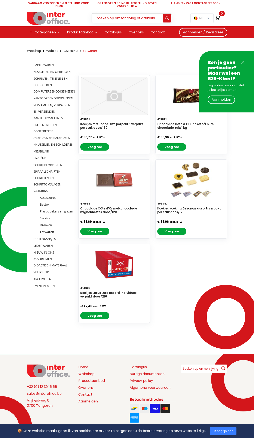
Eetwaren (90, 51)
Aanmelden (221, 99)
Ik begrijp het (223, 431)
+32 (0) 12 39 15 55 (42, 386)
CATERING (71, 51)
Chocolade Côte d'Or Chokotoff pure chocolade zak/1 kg (185, 126)
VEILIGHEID (41, 272)
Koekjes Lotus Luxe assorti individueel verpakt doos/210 (108, 295)
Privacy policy (141, 380)
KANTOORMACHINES (48, 118)
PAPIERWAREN (44, 65)
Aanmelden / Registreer (203, 32)
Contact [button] (158, 32)
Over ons (86, 387)
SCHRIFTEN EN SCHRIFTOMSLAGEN (47, 181)
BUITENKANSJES (45, 239)
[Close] (242, 62)
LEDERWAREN (43, 246)
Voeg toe (95, 147)
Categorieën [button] (43, 32)
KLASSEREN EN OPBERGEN (52, 72)
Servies (45, 218)
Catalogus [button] (113, 32)
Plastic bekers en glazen (56, 211)
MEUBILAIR (41, 151)
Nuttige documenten (147, 373)
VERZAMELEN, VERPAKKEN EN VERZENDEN (52, 108)
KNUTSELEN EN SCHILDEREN (54, 144)
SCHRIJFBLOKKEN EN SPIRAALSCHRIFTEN (48, 168)
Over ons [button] (136, 32)
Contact (85, 394)
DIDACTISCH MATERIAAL (50, 265)
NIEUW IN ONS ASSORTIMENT (44, 255)
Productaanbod (91, 380)
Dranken (46, 225)
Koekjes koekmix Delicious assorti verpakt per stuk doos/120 (189, 210)
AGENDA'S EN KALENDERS (52, 138)
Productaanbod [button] (80, 32)
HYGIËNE (40, 158)
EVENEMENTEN (44, 286)
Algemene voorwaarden (150, 387)
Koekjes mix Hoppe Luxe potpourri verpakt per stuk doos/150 (111, 126)
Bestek (44, 204)
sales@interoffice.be (44, 393)
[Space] (48, 371)
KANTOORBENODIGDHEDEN (53, 98)
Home (83, 367)
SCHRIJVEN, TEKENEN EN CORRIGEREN (51, 81)
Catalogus (138, 367)
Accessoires (48, 198)
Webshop (34, 51)
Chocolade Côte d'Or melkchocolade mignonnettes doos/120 (108, 210)
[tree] (50, 176)
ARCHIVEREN (43, 279)
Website (52, 51)
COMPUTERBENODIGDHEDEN (54, 91)
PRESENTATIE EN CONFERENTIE (45, 128)
